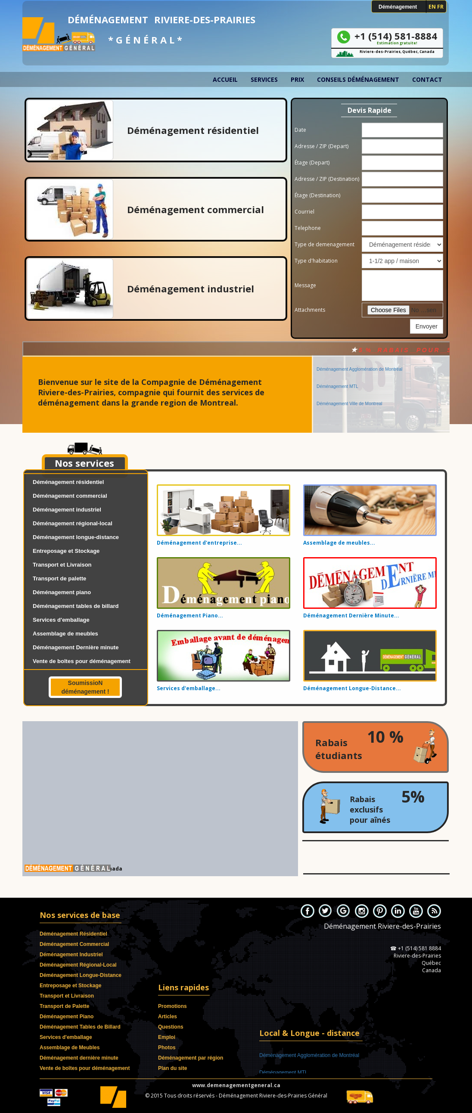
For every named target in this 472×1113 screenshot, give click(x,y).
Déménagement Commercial (74, 944)
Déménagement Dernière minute (75, 647)
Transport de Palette (64, 1006)
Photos (167, 1048)
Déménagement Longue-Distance (80, 975)
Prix (297, 79)
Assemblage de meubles (65, 633)
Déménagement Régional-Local (78, 965)
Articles (167, 1017)
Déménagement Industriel (71, 955)
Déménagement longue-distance (76, 537)
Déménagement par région (190, 1058)
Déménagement (398, 7)
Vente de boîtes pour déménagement (81, 661)
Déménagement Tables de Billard (80, 1027)
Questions (170, 1027)
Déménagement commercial (70, 496)
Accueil (225, 79)
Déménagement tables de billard (75, 606)
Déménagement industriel (67, 509)
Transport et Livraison (62, 564)
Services (264, 79)
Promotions (172, 1006)
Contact (427, 79)
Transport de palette (59, 578)
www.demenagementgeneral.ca (236, 1085)
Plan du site (172, 1068)
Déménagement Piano (66, 1017)
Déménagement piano (62, 592)
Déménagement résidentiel (68, 482)
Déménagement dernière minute (79, 1058)
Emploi (166, 1037)
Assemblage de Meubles (69, 1048)
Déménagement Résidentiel (73, 934)
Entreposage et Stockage (66, 551)
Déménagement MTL (337, 377)
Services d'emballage (61, 620)
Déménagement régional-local (72, 523)
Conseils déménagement (358, 79)
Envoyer (427, 326)
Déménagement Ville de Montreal (349, 394)
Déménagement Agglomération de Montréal (359, 359)
